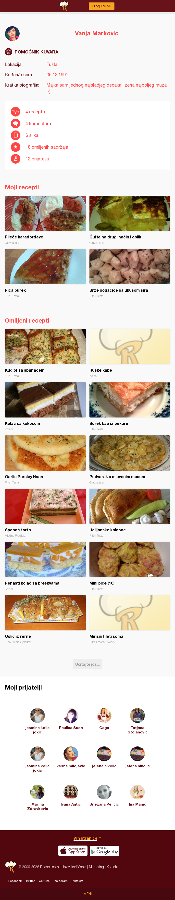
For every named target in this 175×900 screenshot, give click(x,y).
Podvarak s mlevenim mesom (129, 459)
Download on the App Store (73, 851)
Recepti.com (10, 867)
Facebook (15, 881)
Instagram (61, 881)
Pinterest (77, 881)
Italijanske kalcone (129, 513)
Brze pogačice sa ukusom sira (129, 273)
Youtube (44, 881)
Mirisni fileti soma (129, 619)
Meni (88, 894)
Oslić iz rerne (45, 619)
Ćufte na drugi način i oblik (129, 220)
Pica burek (45, 273)
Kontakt (112, 867)
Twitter (30, 881)
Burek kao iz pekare (129, 406)
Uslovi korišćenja (74, 867)
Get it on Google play (104, 851)
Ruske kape (129, 353)
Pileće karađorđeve (45, 220)
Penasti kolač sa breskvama (45, 566)
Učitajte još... (87, 664)
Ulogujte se (101, 6)
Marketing (96, 867)
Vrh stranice (85, 838)
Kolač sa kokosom (45, 406)
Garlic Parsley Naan (45, 459)
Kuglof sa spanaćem (45, 353)
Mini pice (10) (129, 566)
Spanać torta (45, 513)
